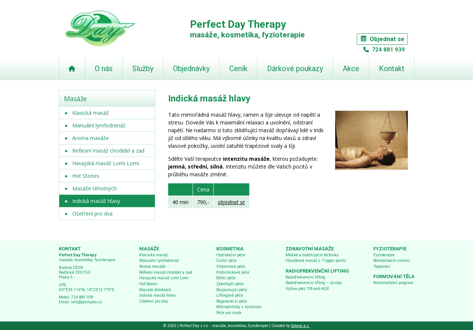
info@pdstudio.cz (86, 302)
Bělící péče (226, 278)
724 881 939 (387, 49)
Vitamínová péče (230, 266)
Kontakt (391, 68)
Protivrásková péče (232, 272)
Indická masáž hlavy (96, 200)
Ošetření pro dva (92, 213)
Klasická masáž (90, 112)
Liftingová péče (229, 295)
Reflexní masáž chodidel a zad (108, 150)
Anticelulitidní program (393, 282)
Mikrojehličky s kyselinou (239, 306)
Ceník (238, 68)
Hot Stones (85, 175)
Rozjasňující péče (231, 289)
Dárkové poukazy (295, 68)
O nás (104, 68)
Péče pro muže (229, 312)
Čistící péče (226, 260)
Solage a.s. (300, 325)
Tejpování (381, 266)
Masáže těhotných (94, 188)
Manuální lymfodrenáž (99, 125)
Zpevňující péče (230, 283)
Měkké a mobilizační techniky (312, 255)
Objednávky (191, 68)
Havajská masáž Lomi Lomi (105, 163)
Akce (351, 68)
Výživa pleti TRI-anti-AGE (307, 288)
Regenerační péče (231, 301)
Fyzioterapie (383, 255)
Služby (142, 68)
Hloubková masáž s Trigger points (316, 260)
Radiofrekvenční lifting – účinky (314, 282)
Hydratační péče (230, 255)
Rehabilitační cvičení (391, 260)
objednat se (231, 202)
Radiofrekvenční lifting (305, 277)
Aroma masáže (90, 137)
